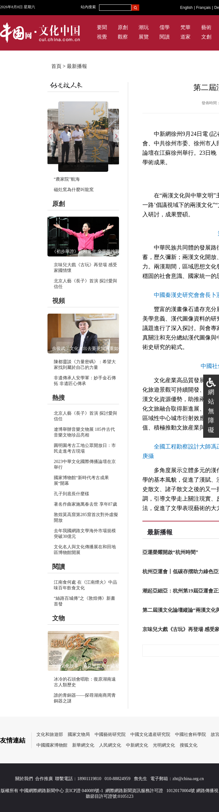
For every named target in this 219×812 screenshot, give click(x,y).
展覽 (144, 36)
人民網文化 (110, 745)
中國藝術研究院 (110, 734)
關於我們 (24, 778)
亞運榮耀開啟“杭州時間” (170, 552)
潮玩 (144, 27)
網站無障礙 (211, 410)
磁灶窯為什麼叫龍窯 (74, 189)
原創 (123, 27)
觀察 (123, 36)
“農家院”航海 (67, 179)
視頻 (58, 300)
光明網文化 (164, 745)
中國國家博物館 (51, 745)
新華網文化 (83, 745)
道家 (185, 36)
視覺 (102, 36)
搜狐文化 (188, 745)
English (186, 7)
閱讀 (165, 36)
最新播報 (77, 66)
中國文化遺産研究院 (150, 734)
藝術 (206, 27)
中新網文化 (137, 745)
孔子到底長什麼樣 (71, 493)
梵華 (185, 27)
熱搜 (58, 397)
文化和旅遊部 (49, 734)
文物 (58, 618)
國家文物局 (79, 734)
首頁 (56, 66)
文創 (206, 36)
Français (203, 7)
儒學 (165, 27)
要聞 (102, 27)
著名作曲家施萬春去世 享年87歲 (85, 504)
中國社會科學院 (190, 734)
